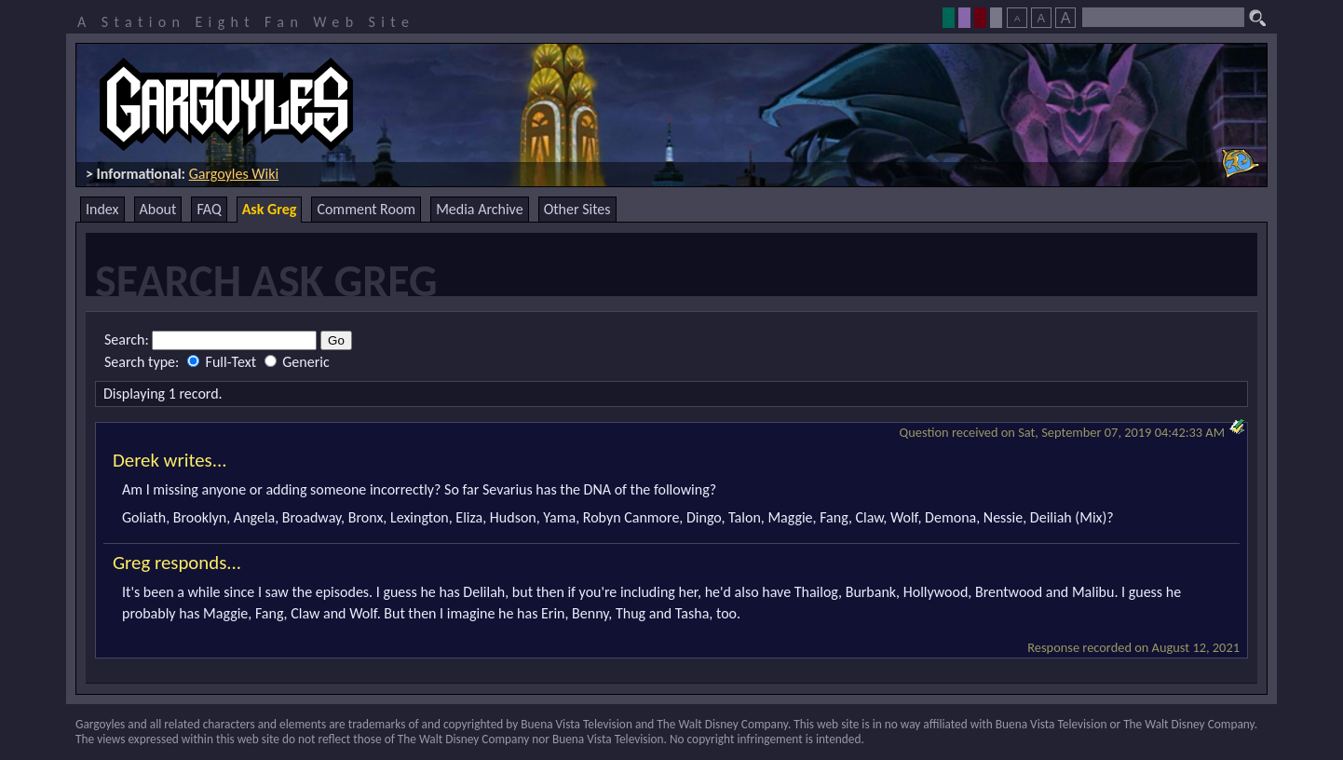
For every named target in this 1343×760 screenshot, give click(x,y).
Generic (297, 362)
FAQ (209, 209)
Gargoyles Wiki (234, 174)
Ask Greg (269, 209)
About (158, 209)
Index (102, 209)
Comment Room (366, 209)
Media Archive (479, 209)
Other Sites (577, 209)
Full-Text (223, 362)
